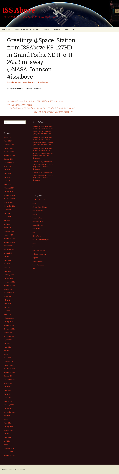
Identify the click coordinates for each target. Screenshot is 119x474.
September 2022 (9, 293)
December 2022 (9, 282)
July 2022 (7, 300)
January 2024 (8, 235)
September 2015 (9, 412)
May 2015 (7, 416)
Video (34, 268)
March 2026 (8, 141)
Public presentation (39, 254)
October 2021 (8, 332)
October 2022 (8, 289)
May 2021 (7, 351)
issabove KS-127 (45, 82)
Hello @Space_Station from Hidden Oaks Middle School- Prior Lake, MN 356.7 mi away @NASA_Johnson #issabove (42, 110)
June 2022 (7, 304)
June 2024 (7, 217)
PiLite (34, 243)
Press (35, 247)
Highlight (36, 214)
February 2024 (9, 231)
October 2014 (8, 430)
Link (34, 232)
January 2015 (8, 426)
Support (57, 29)
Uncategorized (38, 261)
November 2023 (9, 242)
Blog (66, 29)
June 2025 (7, 173)
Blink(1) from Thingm (40, 207)
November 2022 (9, 285)
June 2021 (7, 347)
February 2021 (9, 361)
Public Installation (39, 250)
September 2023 (9, 249)
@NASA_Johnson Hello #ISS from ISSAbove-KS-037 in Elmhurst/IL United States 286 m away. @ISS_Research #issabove (43, 153)
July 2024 (7, 213)
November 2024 (9, 199)
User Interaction (38, 265)
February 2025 (9, 188)
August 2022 (8, 296)
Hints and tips (37, 218)
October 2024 (8, 202)
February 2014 (9, 448)
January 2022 (8, 322)
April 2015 (7, 419)
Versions (46, 29)
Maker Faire (37, 236)
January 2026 (8, 148)
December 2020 (9, 369)
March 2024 (8, 228)
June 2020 (7, 390)
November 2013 (9, 455)
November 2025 (9, 155)
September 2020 (9, 379)
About (75, 29)
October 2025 (8, 159)
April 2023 (7, 267)
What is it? (6, 29)
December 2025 (9, 152)
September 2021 (9, 336)
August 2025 (8, 166)
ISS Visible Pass (38, 225)
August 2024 (8, 210)
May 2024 (7, 220)
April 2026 (7, 137)
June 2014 (7, 437)
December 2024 (9, 195)
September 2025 (9, 163)
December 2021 (9, 325)
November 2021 (9, 329)
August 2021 (8, 340)
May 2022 (7, 307)
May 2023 (7, 264)
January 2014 (8, 452)
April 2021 (7, 354)
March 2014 (8, 445)
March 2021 (8, 358)
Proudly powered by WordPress (13, 469)
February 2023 (9, 275)
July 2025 (7, 170)
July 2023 (7, 257)
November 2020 (9, 372)
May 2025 (7, 177)
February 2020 (9, 405)
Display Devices (38, 211)
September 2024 (9, 206)
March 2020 (8, 401)
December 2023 (9, 238)
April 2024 (7, 224)
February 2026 (9, 144)
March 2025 (8, 184)
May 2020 (7, 394)
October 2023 (8, 246)
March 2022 (8, 314)
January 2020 (8, 408)
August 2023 (8, 253)
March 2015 (8, 423)
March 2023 (8, 271)
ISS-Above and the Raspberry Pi (26, 29)
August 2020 (8, 383)
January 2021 (8, 365)
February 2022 (9, 318)
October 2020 (8, 376)
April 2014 (7, 441)
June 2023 (7, 260)
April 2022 (7, 311)
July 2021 (7, 343)
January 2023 (8, 278)
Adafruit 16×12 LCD (39, 200)
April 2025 (7, 181)
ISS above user (30, 82)
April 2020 (7, 398)
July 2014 (7, 434)
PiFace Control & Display (41, 240)
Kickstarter (36, 229)
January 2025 (8, 191)
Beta (34, 203)
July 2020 (7, 387)
